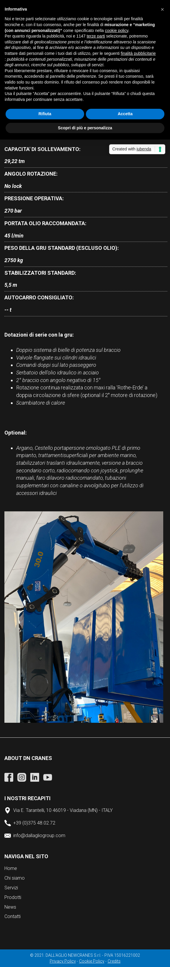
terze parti (96, 36)
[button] (162, 9)
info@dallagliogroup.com (39, 835)
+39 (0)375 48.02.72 (34, 823)
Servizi (11, 887)
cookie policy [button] (116, 30)
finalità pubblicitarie (138, 53)
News (10, 907)
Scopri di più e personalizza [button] (85, 127)
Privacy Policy (63, 961)
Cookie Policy (91, 961)
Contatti (12, 916)
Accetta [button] (125, 113)
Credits (114, 961)
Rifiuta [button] (45, 113)
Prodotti (12, 897)
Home (10, 868)
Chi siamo (14, 878)
